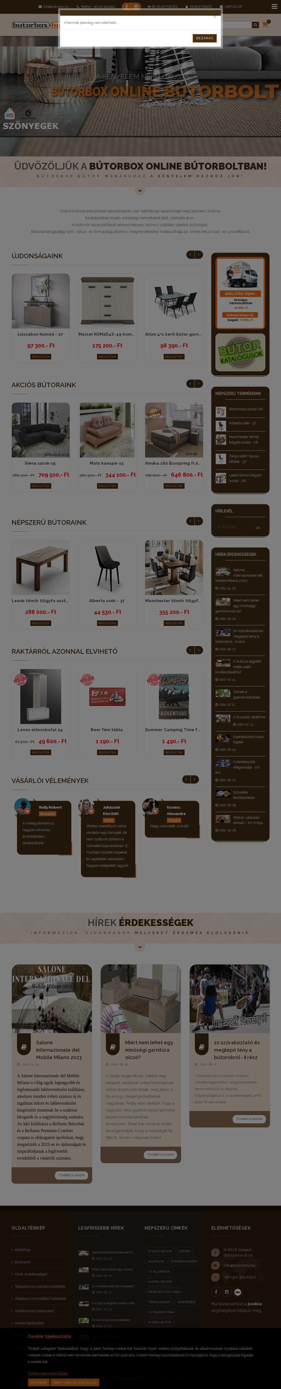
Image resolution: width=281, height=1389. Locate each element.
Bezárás (204, 38)
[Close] (215, 15)
